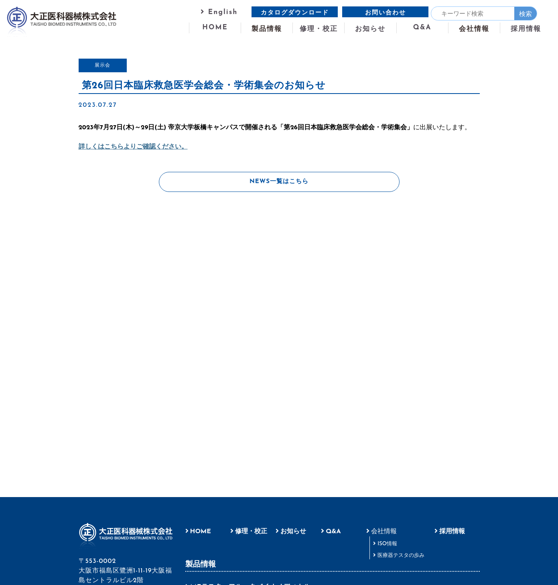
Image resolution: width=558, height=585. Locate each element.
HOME (215, 27)
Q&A (422, 27)
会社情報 (384, 531)
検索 (525, 14)
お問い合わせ (385, 13)
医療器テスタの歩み (400, 555)
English (219, 12)
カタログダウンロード (295, 13)
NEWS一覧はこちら (279, 182)
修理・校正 (319, 28)
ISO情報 (387, 543)
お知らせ (370, 28)
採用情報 (526, 28)
